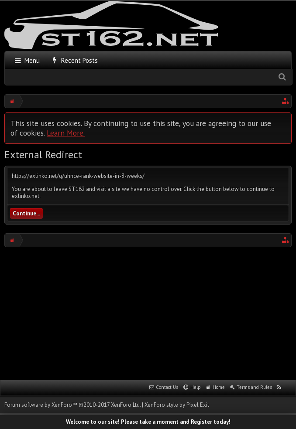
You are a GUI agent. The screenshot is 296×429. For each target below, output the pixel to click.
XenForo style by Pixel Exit (177, 405)
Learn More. (66, 133)
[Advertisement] (150, 313)
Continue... (26, 213)
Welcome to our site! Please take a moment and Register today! (148, 422)
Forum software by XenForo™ (72, 405)
